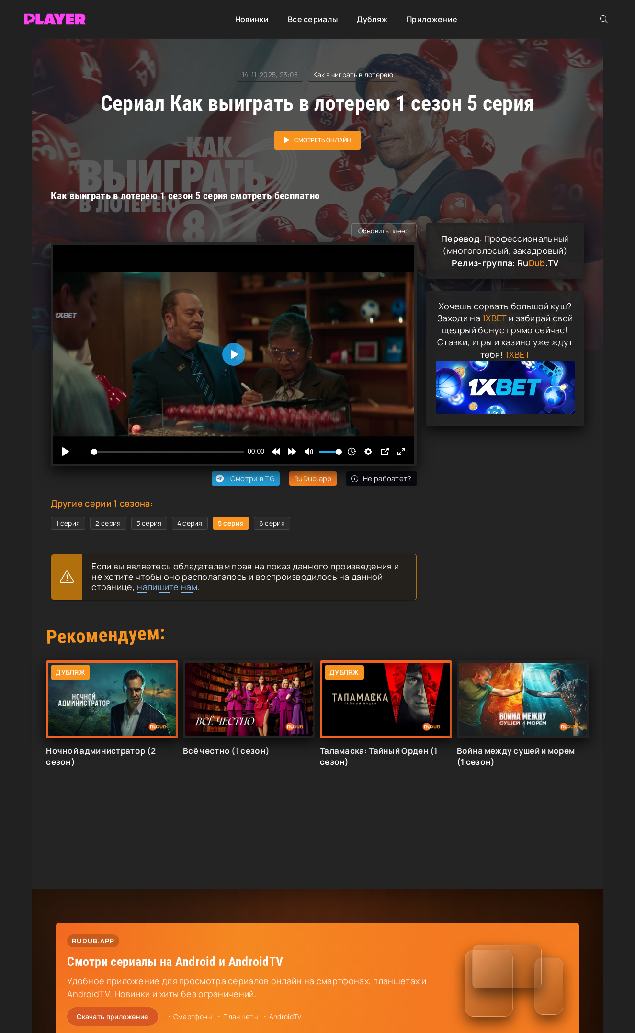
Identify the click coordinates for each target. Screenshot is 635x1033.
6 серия (272, 523)
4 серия (190, 523)
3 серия (149, 523)
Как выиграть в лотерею (353, 74)
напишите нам (167, 586)
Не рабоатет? (381, 479)
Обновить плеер (383, 231)
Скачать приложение (112, 1016)
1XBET (494, 318)
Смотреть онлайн (322, 140)
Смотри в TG (244, 478)
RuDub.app (313, 479)
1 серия (68, 523)
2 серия (108, 523)
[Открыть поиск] (604, 19)
